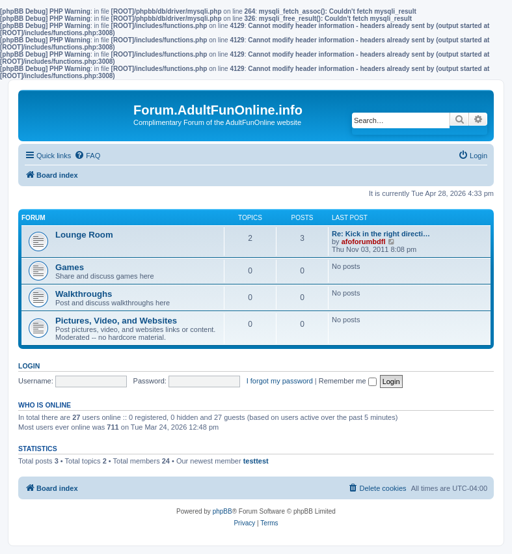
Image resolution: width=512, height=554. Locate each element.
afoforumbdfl (364, 241)
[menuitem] (87, 155)
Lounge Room (84, 235)
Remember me (348, 381)
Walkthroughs (83, 294)
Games (69, 267)
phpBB (222, 511)
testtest (256, 461)
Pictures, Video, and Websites (116, 320)
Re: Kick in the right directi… (381, 234)
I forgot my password (280, 381)
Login (29, 366)
